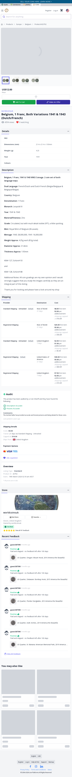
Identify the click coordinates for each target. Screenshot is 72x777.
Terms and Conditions (38, 770)
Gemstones (15, 5)
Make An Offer (53, 102)
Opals (4, 5)
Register (48, 10)
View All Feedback (12, 654)
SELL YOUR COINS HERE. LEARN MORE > (36, 1)
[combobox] (36, 16)
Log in (55, 10)
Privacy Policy (24, 770)
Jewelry (26, 5)
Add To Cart (19, 102)
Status (50, 770)
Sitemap (51, 762)
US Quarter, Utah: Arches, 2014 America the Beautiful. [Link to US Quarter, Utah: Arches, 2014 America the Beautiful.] (37, 623)
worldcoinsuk (7, 111)
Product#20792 (40, 24)
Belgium (28, 24)
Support (44, 762)
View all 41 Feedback (16, 530)
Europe (19, 24)
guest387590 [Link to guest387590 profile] (15, 545)
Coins (36, 5)
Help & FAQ (35, 762)
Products (9, 24)
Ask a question (10, 458)
